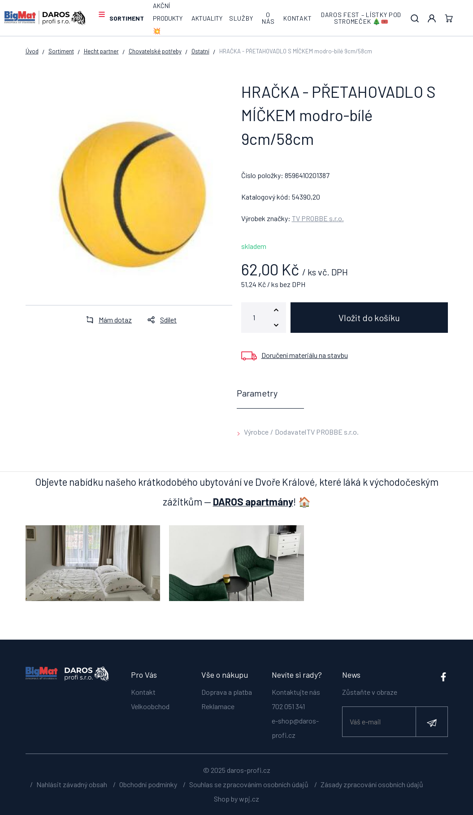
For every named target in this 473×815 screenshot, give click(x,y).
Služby (241, 18)
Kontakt (297, 18)
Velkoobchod (150, 706)
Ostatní (200, 51)
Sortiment (126, 18)
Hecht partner (101, 51)
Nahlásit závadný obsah (71, 784)
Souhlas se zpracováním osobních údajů (248, 784)
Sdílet (159, 319)
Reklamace (217, 706)
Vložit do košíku (369, 317)
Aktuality (206, 18)
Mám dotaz (106, 319)
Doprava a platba (226, 692)
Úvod (32, 51)
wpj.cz (249, 798)
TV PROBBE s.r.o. (318, 218)
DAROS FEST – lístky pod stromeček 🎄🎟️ (361, 18)
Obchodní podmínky (148, 784)
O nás (268, 18)
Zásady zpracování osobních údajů (372, 784)
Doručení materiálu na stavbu (304, 355)
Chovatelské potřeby (155, 51)
